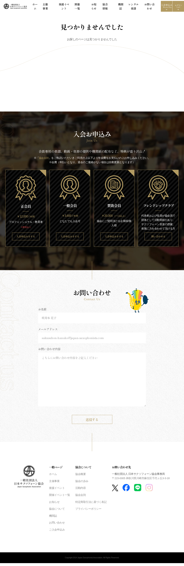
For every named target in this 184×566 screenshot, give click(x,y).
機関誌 (111, 7)
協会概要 (80, 477)
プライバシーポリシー (88, 511)
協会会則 (44, 159)
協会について (57, 511)
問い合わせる (158, 239)
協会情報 (102, 7)
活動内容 (80, 490)
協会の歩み (81, 484)
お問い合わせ (136, 7)
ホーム (48, 7)
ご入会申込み (57, 532)
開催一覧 (81, 7)
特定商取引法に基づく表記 (91, 504)
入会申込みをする (26, 239)
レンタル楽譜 (122, 7)
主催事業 (57, 7)
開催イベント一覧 (59, 497)
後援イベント (69, 7)
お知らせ (92, 7)
